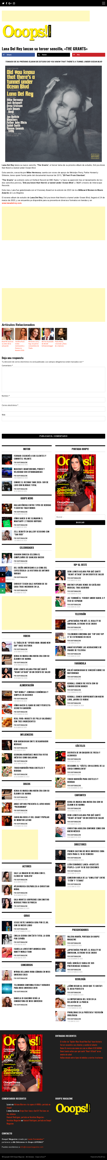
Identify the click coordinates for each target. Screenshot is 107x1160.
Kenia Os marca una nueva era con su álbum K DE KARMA (81, 1048)
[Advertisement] (46, 16)
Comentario (7, 365)
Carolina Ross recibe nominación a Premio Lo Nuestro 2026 (20, 346)
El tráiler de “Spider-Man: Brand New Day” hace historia (81, 1041)
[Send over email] (2, 591)
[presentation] (18, 427)
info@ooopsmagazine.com (31, 1147)
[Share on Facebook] (18, 55)
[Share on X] (53, 55)
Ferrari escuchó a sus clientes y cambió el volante (78, 1044)
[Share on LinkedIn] (2, 585)
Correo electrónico (10, 405)
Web (3, 415)
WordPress (101, 1156)
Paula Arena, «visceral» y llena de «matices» (60, 344)
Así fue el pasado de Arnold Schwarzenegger (47, 344)
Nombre (6, 396)
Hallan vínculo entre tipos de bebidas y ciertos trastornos (81, 1057)
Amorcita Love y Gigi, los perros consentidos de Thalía (33, 345)
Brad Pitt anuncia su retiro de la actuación (7, 344)
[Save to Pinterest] (88, 55)
